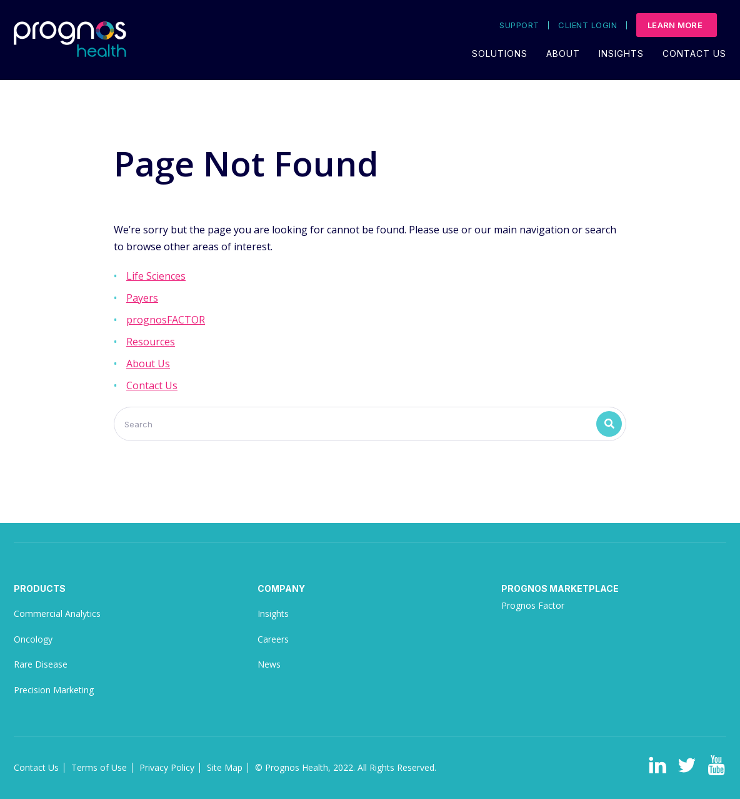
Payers (142, 298)
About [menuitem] (563, 53)
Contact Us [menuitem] (694, 53)
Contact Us (152, 385)
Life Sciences (156, 276)
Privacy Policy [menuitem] (166, 767)
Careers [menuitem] (273, 639)
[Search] (370, 424)
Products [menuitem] (40, 588)
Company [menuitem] (281, 588)
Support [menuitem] (519, 25)
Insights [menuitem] (621, 53)
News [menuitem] (269, 664)
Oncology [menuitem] (33, 639)
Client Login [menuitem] (587, 25)
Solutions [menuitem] (500, 53)
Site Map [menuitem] (224, 767)
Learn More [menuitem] (675, 25)
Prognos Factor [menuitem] (532, 605)
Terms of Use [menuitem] (99, 767)
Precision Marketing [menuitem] (54, 690)
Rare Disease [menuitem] (41, 664)
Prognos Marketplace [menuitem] (560, 588)
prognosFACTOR (165, 320)
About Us (148, 363)
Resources (150, 342)
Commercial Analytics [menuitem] (57, 613)
